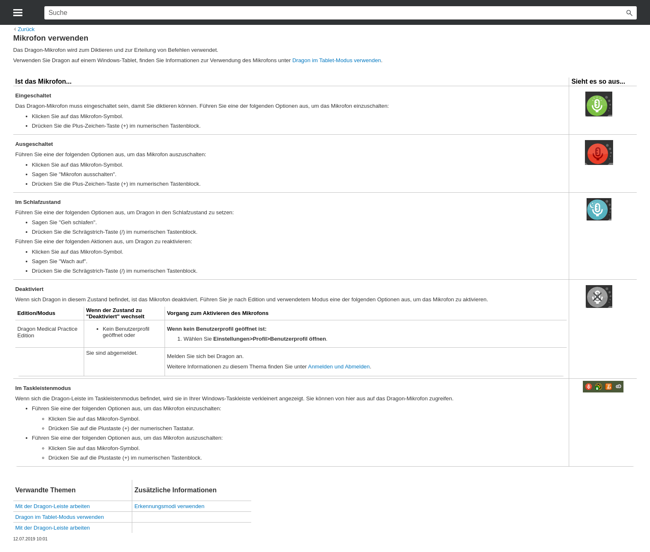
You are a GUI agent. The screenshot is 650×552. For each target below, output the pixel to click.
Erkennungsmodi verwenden (169, 506)
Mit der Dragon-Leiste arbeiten (52, 506)
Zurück (24, 29)
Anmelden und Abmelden (339, 366)
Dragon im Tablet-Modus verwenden (336, 60)
